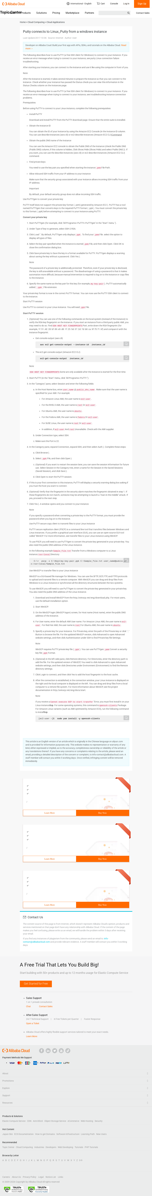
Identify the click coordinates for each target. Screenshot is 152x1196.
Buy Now (102, 813)
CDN (29, 1121)
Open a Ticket (32, 1023)
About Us (16, 1177)
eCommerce (73, 1121)
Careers (6, 1177)
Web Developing (65, 1147)
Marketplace (72, 12)
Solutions (41, 12)
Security (98, 1121)
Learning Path (88, 1134)
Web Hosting (87, 1121)
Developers (51, 1147)
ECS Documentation (24, 1134)
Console (114, 3)
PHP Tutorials (91, 1147)
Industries (39, 1147)
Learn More (49, 813)
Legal (41, 1177)
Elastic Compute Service (13, 1121)
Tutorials (79, 1147)
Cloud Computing (24, 1147)
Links (60, 1177)
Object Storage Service (55, 1121)
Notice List (51, 1177)
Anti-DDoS (38, 1121)
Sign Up (142, 3)
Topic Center (8, 1147)
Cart (101, 3)
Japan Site (7, 1134)
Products (26, 12)
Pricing (56, 12)
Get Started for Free (36, 983)
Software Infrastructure (67, 1134)
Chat (28, 1006)
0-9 (80, 1160)
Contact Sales (143, 13)
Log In (126, 3)
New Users (101, 1134)
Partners (89, 12)
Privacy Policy (29, 1177)
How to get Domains (45, 1134)
